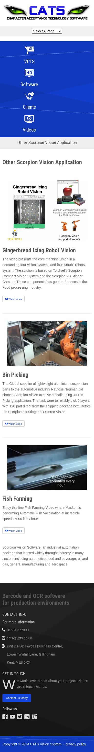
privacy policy (75, 744)
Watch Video (13, 299)
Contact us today (17, 698)
